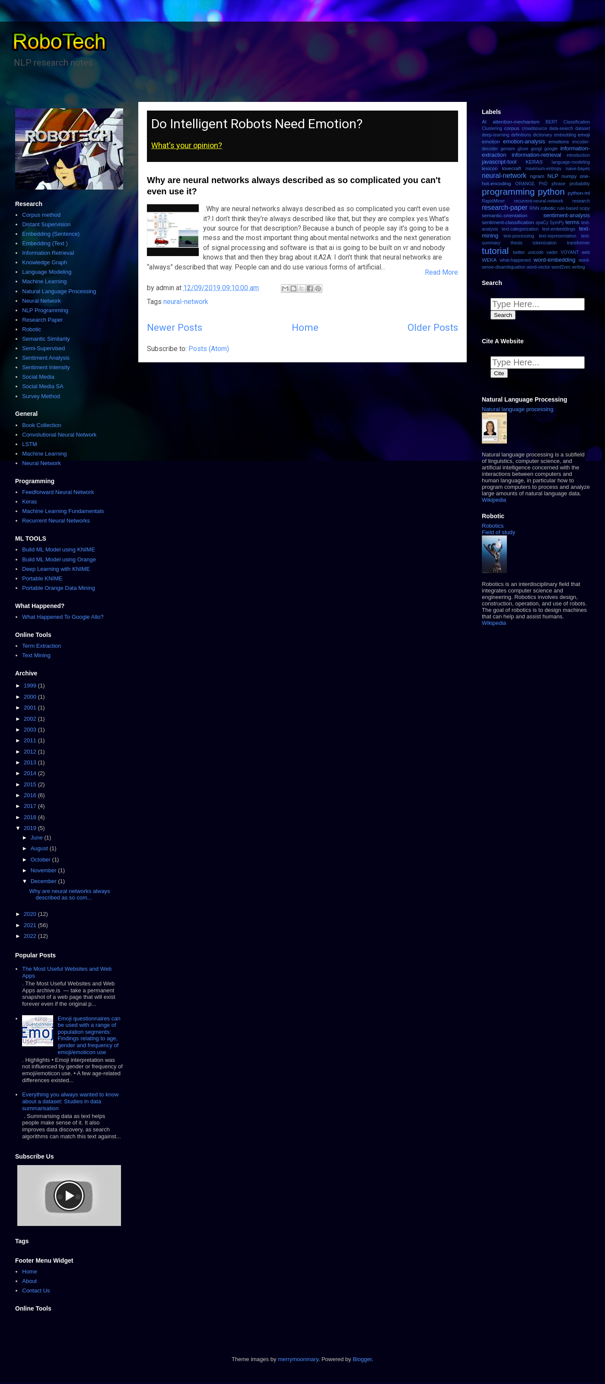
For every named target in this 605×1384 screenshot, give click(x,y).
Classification (577, 122)
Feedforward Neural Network (58, 492)
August (40, 848)
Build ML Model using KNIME (58, 549)
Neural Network (41, 301)
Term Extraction (41, 646)
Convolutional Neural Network (59, 434)
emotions (558, 141)
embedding (565, 135)
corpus (511, 128)
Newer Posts (174, 327)
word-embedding (555, 260)
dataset (582, 128)
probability (580, 183)
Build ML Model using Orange (59, 559)
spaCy (541, 222)
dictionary (542, 135)
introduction (578, 155)
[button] (523, 444)
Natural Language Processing (59, 291)
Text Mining (36, 655)
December (44, 881)
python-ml (579, 193)
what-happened (515, 260)
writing (578, 267)
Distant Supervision (46, 224)
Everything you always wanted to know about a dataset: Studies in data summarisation (70, 1101)
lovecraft (511, 168)
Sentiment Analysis (46, 358)
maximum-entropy (543, 168)
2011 (31, 740)
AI (484, 121)
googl (536, 148)
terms (572, 222)
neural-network (185, 302)
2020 (31, 914)
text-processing (518, 236)
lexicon (489, 168)
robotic (548, 208)
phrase (558, 183)
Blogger (362, 1359)
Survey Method (41, 396)
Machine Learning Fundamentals (63, 511)
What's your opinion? (186, 145)
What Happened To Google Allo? (62, 617)
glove (523, 148)
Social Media (38, 377)
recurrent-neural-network (538, 201)
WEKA (489, 260)
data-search (561, 128)
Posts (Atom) (208, 349)
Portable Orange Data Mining (58, 588)
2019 (31, 828)
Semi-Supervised (43, 348)
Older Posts (433, 327)
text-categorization (520, 229)
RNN (534, 208)
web (586, 252)
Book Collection (41, 425)
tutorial (495, 251)
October (41, 859)
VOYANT (569, 252)
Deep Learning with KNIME (56, 569)
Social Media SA (42, 386)
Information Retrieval (48, 253)
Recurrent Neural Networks (56, 520)
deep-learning (495, 135)
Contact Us (36, 1290)
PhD (543, 183)
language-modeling (571, 162)
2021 (31, 925)
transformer (578, 243)
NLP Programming (45, 310)
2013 (31, 762)
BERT (552, 122)
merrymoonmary (298, 1359)
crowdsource (534, 128)
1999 (31, 685)
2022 (31, 936)
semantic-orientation (504, 215)
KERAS (534, 162)
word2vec (560, 267)
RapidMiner (493, 201)
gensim (507, 148)
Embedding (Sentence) (51, 234)
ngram (537, 176)
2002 (31, 719)
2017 (31, 806)
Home (305, 327)
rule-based (567, 208)
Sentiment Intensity (46, 367)
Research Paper (42, 320)
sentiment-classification (508, 222)
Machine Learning (44, 281)
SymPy (557, 222)
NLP (553, 176)
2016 (31, 795)
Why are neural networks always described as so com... (69, 894)
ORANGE (525, 183)
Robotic (31, 329)
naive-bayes (578, 168)
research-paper (505, 207)
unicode (535, 252)
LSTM (29, 444)
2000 (31, 697)
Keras (29, 501)
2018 (31, 817)
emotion (491, 141)
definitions (521, 135)
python (551, 191)
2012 (31, 751)
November (44, 870)
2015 (31, 784)
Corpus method (41, 215)
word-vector (538, 267)
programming (508, 191)
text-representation (557, 236)
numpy (568, 176)
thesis (516, 243)
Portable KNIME (42, 578)
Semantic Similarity (46, 339)
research (581, 201)
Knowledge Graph (44, 262)
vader (552, 252)
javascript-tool (499, 161)
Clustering (492, 128)
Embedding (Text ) (45, 243)
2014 (31, 773)
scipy (585, 208)
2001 (31, 707)
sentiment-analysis (566, 215)
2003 (31, 729)
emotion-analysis (524, 141)
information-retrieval (536, 155)
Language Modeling (46, 272)
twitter (519, 252)
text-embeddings (558, 229)
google (550, 148)
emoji (584, 134)
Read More (441, 272)
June (38, 837)
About (29, 1281)
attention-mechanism (516, 121)
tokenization (545, 243)
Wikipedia (494, 500)
